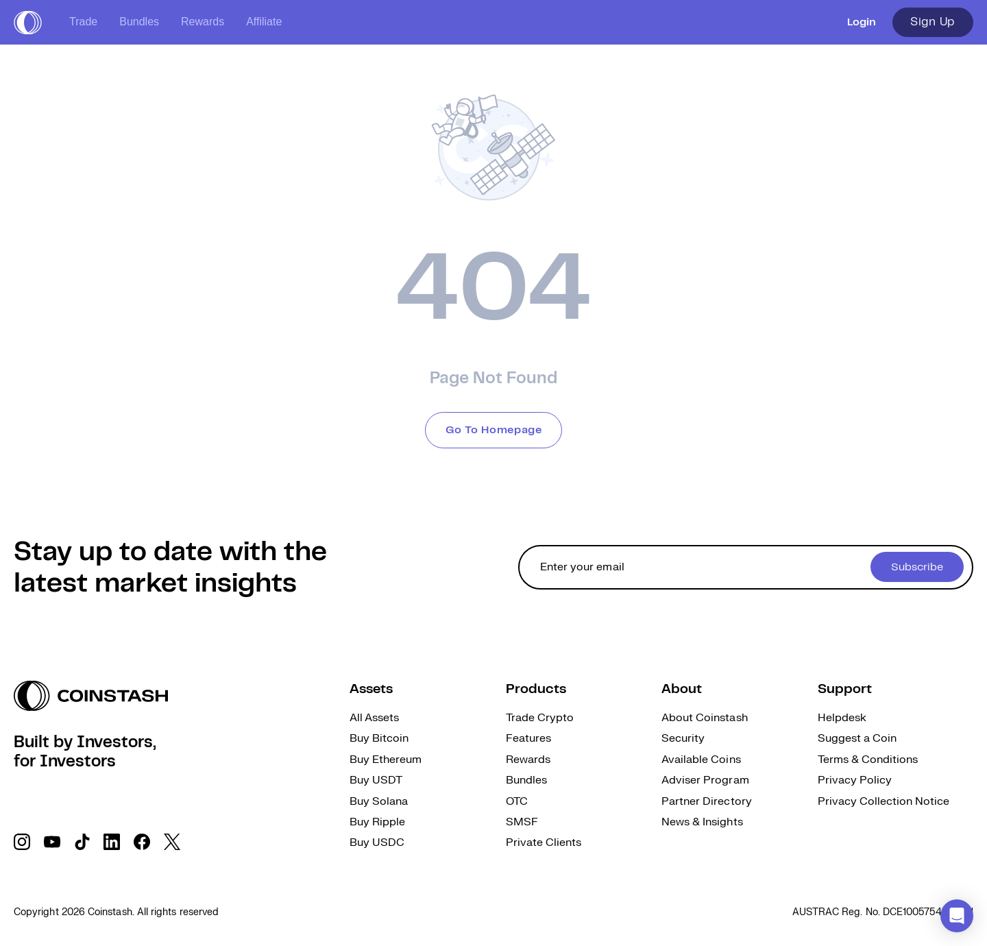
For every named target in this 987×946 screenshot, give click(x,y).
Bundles (139, 21)
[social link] (22, 842)
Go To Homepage (494, 430)
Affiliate (264, 21)
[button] (956, 915)
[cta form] (746, 567)
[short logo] (28, 22)
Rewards (202, 21)
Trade (83, 21)
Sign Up (932, 21)
